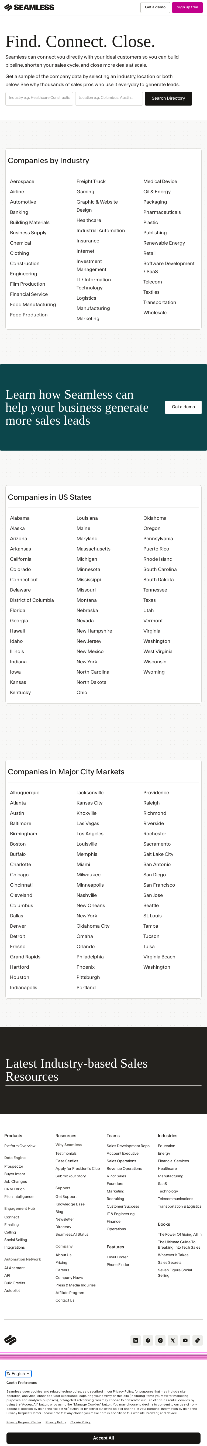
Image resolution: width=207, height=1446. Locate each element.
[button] (39, 99)
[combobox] (39, 98)
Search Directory (168, 98)
